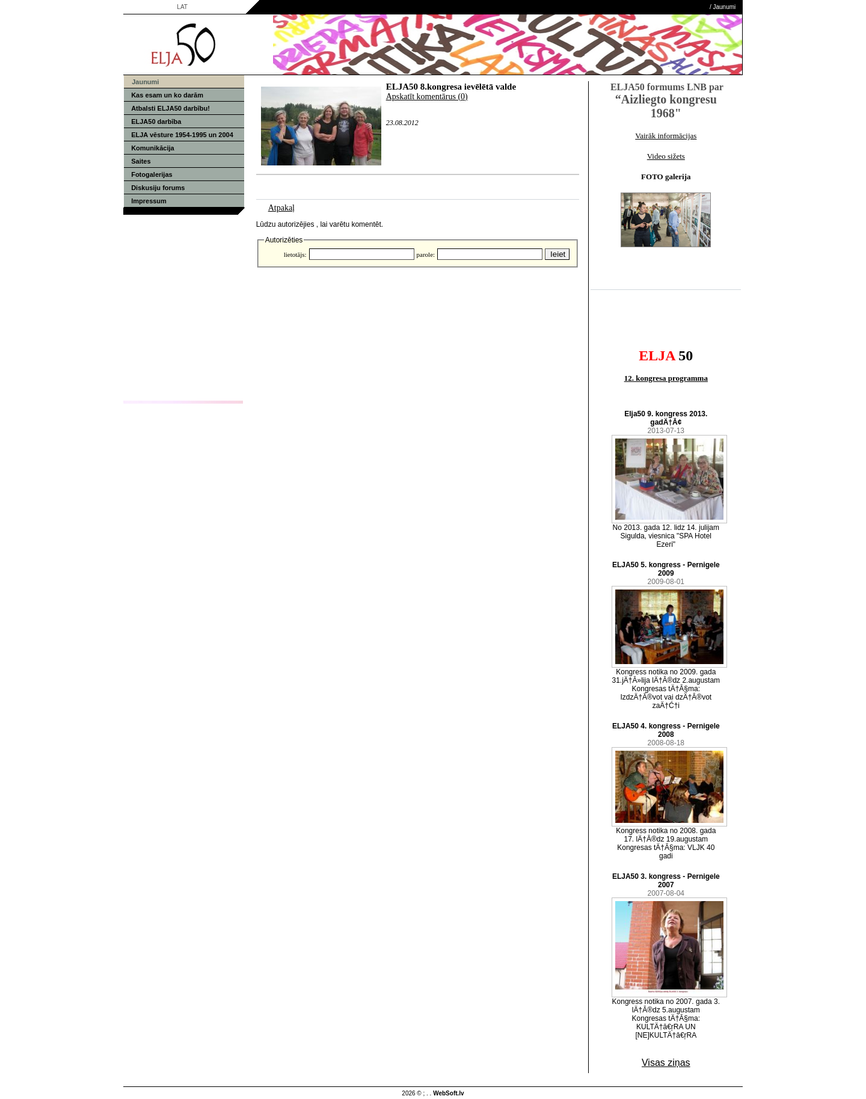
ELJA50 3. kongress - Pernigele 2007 (666, 880)
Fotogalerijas (151, 174)
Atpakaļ (281, 207)
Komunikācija (152, 148)
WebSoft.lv (448, 1093)
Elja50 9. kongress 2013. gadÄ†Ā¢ (665, 418)
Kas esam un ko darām (167, 95)
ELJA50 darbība (156, 121)
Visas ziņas (666, 1062)
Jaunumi (724, 7)
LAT (182, 7)
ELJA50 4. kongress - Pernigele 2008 (666, 730)
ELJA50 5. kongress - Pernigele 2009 (666, 569)
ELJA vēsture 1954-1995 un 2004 (182, 134)
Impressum (149, 201)
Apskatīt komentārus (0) (427, 96)
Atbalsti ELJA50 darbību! (170, 108)
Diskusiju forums (158, 187)
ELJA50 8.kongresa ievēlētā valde (451, 86)
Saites (140, 161)
